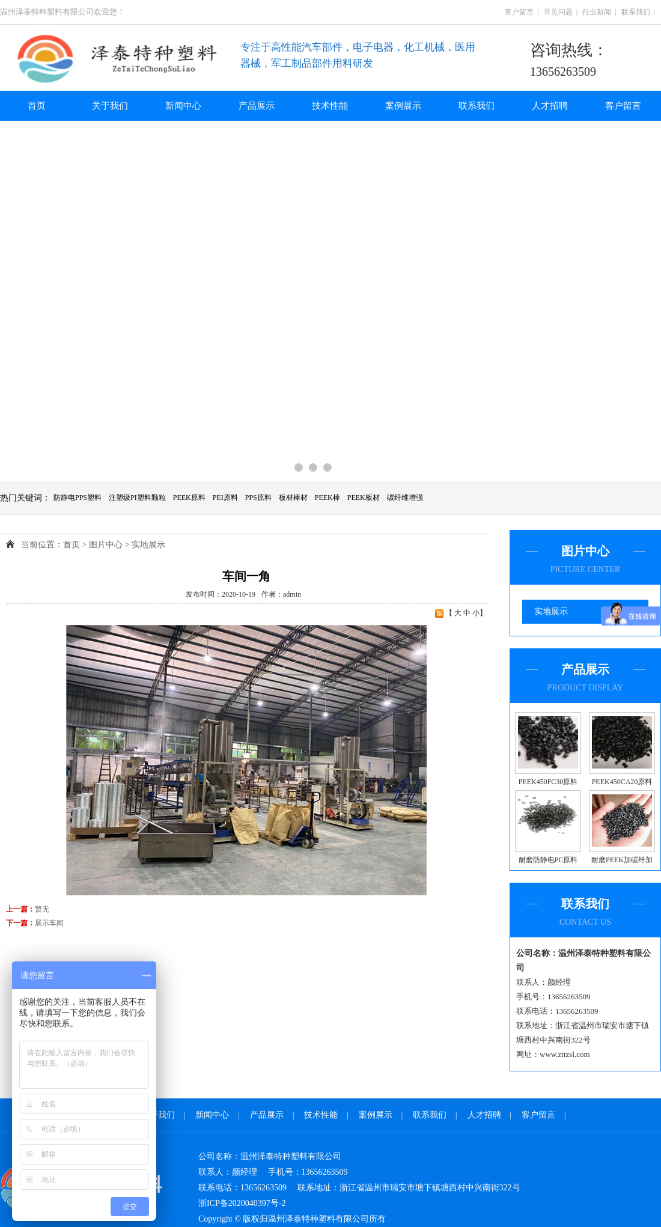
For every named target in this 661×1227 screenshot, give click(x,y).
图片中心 (106, 544)
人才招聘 (550, 106)
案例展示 (403, 106)
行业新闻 (596, 12)
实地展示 (551, 611)
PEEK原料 (189, 497)
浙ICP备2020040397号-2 (241, 1203)
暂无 (42, 909)
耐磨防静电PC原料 (548, 860)
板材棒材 (293, 497)
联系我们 (635, 12)
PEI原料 (225, 497)
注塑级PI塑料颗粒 (137, 497)
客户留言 (519, 12)
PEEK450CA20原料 (622, 782)
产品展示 (257, 106)
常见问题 (558, 12)
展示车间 (49, 923)
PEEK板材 (363, 497)
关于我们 (110, 106)
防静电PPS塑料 (77, 497)
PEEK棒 (327, 497)
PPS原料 (258, 497)
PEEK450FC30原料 (548, 782)
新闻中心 (183, 106)
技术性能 (330, 106)
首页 (37, 106)
